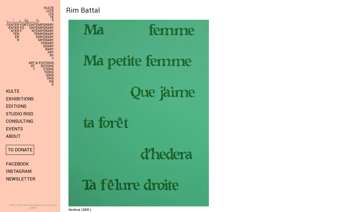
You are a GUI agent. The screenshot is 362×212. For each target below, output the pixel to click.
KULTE (12, 91)
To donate (20, 150)
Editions (16, 106)
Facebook (17, 164)
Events (14, 129)
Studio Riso (19, 114)
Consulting (19, 121)
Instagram (18, 171)
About (13, 136)
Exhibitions (20, 99)
